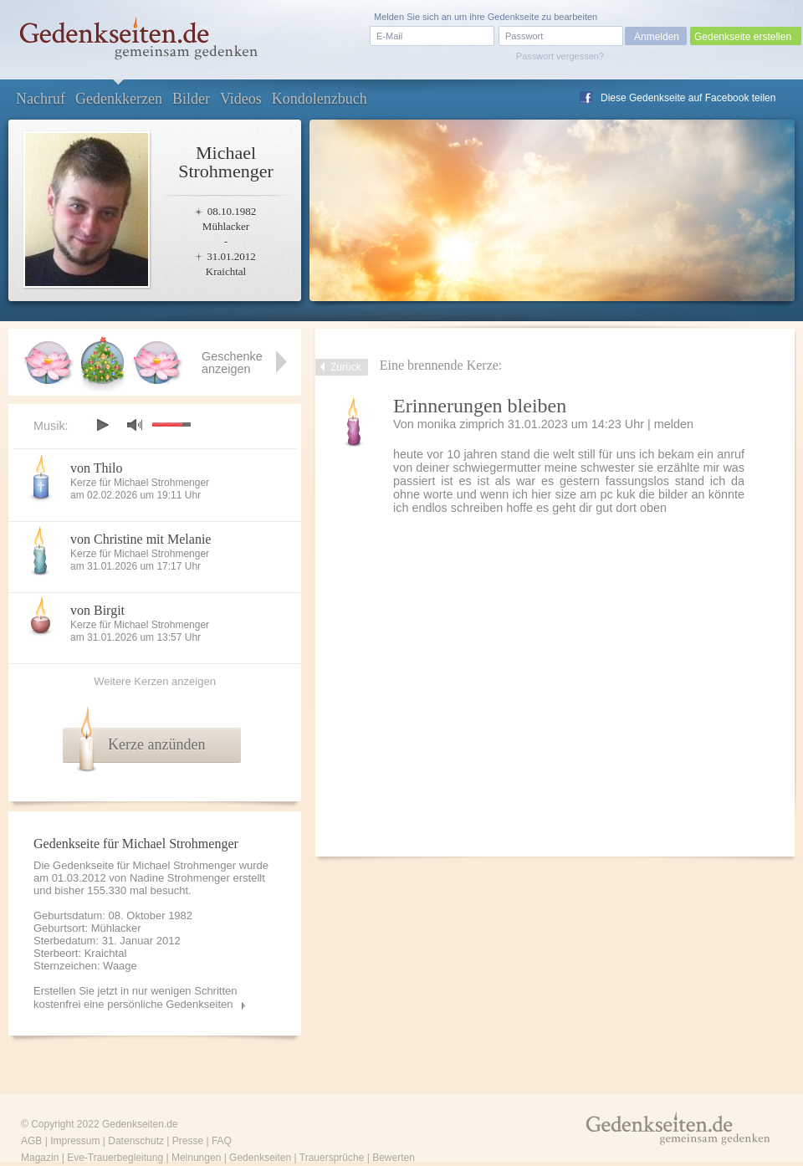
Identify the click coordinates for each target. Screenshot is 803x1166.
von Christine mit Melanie (140, 539)
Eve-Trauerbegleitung (115, 1157)
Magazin (40, 1157)
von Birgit (97, 610)
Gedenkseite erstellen (742, 37)
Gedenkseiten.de (140, 1124)
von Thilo (96, 468)
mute (134, 424)
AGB (31, 1141)
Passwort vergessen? (560, 56)
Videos (241, 98)
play (102, 425)
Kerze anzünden (156, 744)
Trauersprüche (332, 1157)
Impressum (75, 1141)
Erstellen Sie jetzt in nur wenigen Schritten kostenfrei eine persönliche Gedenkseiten (135, 997)
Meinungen (196, 1157)
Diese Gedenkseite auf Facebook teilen (688, 98)
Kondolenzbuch (319, 98)
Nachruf (40, 98)
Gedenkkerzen (118, 98)
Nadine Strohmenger (180, 878)
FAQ (222, 1141)
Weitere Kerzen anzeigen (155, 681)
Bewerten (393, 1157)
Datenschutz (136, 1141)
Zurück (345, 367)
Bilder (191, 98)
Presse (187, 1141)
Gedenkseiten (260, 1157)
